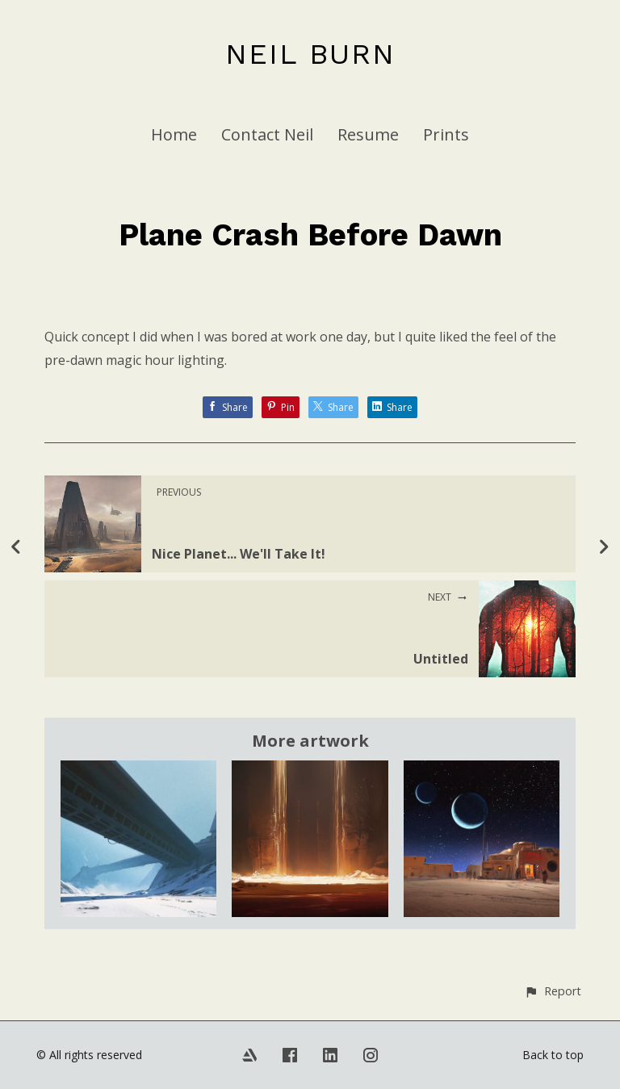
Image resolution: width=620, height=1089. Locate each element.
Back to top (553, 1054)
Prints (446, 134)
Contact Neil (267, 134)
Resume (368, 134)
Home (174, 134)
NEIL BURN (310, 54)
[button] (552, 990)
